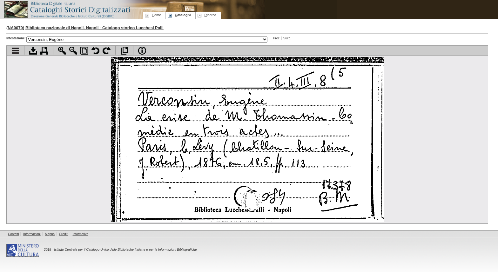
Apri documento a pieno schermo (124, 51)
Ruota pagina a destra (107, 51)
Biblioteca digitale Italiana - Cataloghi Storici (66, 9)
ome (156, 15)
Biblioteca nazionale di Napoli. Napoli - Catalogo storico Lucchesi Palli (94, 27)
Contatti (13, 234)
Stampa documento (44, 51)
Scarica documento (33, 51)
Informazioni (31, 234)
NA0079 (15, 27)
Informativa (80, 234)
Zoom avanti (62, 51)
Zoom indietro (73, 51)
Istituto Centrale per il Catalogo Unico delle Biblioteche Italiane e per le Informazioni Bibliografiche (125, 249)
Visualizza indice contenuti (15, 51)
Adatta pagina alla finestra (84, 51)
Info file (142, 51)
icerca (210, 15)
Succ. (287, 38)
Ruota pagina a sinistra (95, 51)
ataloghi (183, 15)
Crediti (63, 234)
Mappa (50, 234)
